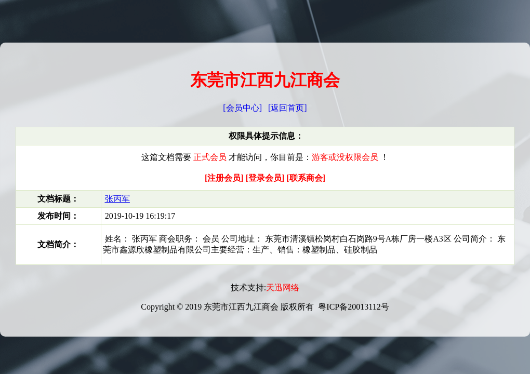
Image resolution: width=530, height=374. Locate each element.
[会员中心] (242, 107)
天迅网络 (282, 287)
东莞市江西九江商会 (265, 80)
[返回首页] (287, 107)
